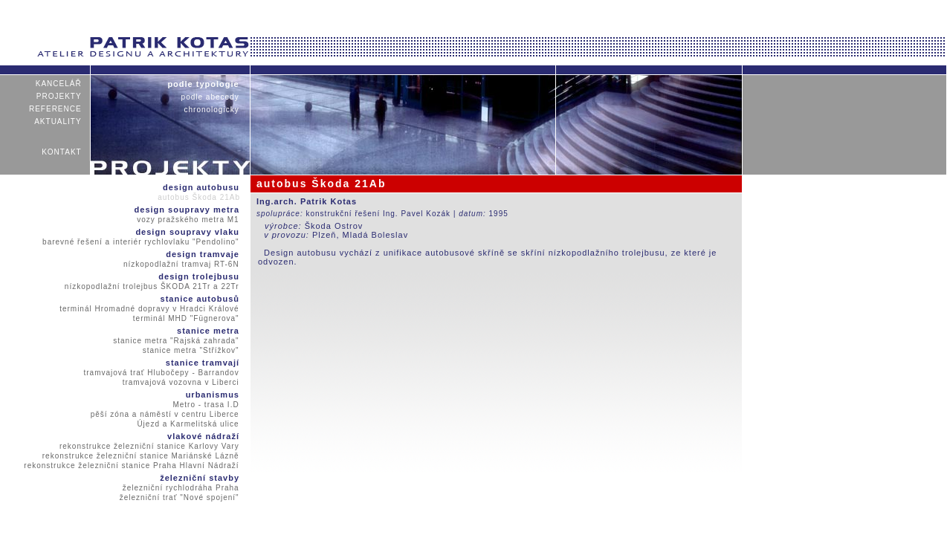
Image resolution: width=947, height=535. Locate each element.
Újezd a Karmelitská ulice (188, 424)
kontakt (61, 152)
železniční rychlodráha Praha (180, 488)
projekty (59, 96)
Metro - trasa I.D (206, 405)
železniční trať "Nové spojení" (179, 497)
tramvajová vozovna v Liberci (180, 382)
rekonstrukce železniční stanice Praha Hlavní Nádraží (131, 465)
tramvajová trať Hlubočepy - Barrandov (161, 373)
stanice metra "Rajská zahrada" (176, 341)
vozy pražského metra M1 (188, 219)
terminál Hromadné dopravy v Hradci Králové (149, 309)
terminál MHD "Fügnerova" (186, 318)
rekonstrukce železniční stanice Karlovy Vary (149, 446)
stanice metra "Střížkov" (190, 350)
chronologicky (211, 110)
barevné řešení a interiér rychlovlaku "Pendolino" (141, 242)
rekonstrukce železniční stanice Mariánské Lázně (140, 456)
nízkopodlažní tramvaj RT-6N (181, 264)
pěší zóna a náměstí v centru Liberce (164, 414)
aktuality (58, 121)
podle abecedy (210, 97)
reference (55, 109)
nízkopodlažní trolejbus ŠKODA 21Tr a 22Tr (152, 286)
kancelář (58, 84)
